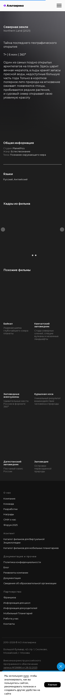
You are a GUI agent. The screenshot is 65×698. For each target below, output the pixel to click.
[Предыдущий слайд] (3, 229)
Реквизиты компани (15, 572)
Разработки (10, 509)
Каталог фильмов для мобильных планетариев (31, 548)
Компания (9, 498)
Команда (8, 503)
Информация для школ (16, 602)
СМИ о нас (9, 519)
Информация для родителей (20, 608)
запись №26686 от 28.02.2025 (20, 667)
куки (26, 675)
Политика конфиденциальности (22, 562)
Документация (12, 578)
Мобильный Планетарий (17, 613)
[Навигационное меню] (59, 5)
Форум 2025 (10, 525)
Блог (6, 567)
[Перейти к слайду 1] (29, 255)
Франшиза (9, 597)
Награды (8, 514)
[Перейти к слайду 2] (32, 255)
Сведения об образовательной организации (29, 583)
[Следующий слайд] (62, 229)
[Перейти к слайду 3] (35, 255)
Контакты (9, 623)
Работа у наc (11, 618)
